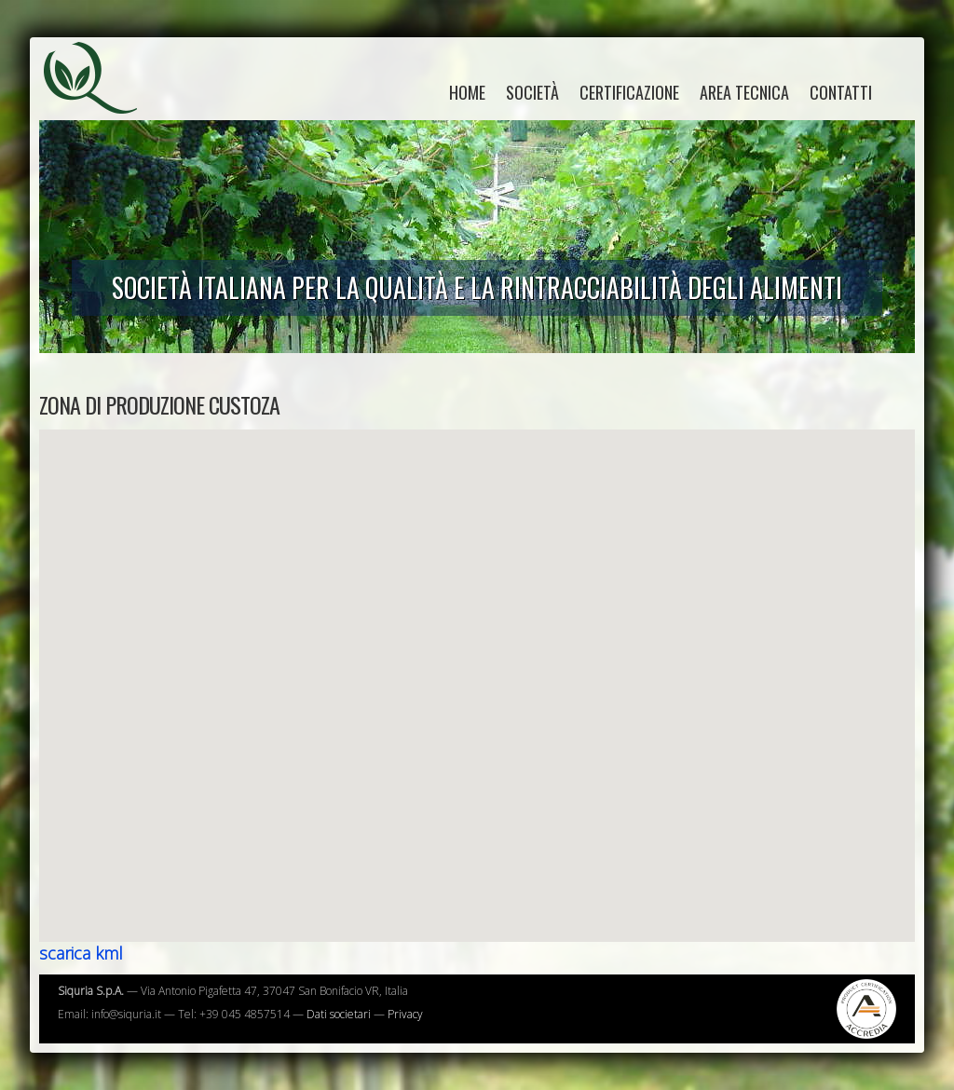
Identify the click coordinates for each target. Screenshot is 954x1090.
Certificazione (629, 92)
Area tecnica (744, 92)
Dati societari (339, 1014)
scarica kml (81, 953)
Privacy (405, 1014)
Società (532, 92)
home (467, 92)
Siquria (100, 98)
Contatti (841, 92)
